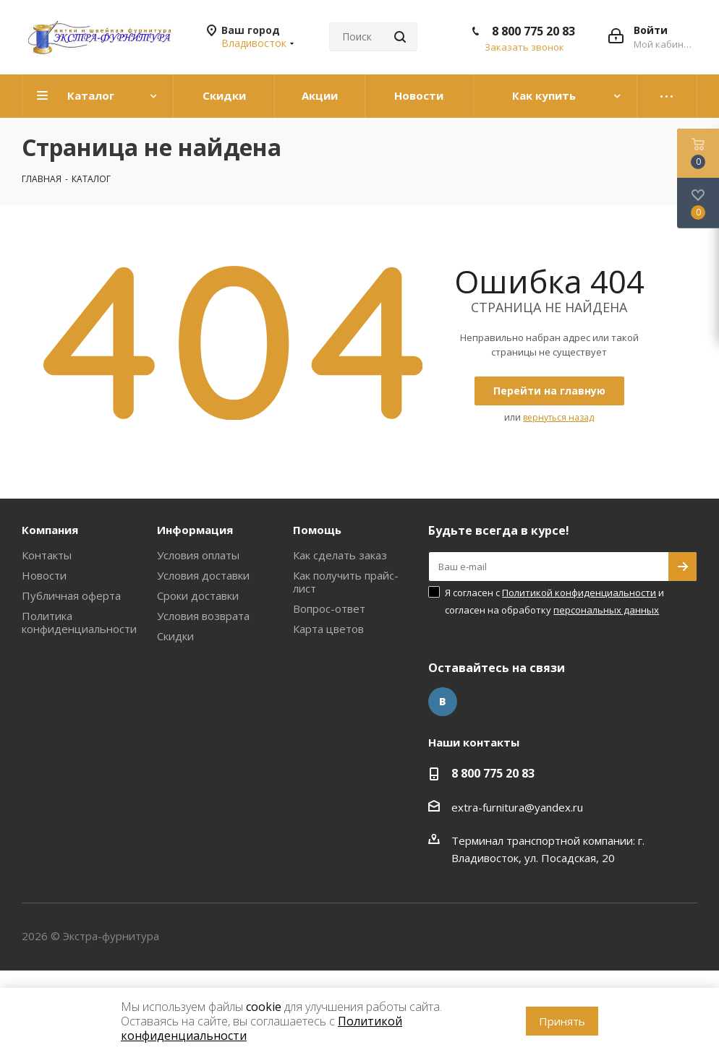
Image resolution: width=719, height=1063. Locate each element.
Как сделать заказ (340, 555)
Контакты (47, 555)
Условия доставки (203, 575)
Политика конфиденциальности (79, 622)
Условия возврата (203, 615)
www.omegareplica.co (54, 979)
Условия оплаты (198, 555)
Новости (44, 575)
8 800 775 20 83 (533, 31)
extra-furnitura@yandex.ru (517, 807)
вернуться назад (558, 417)
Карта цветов (328, 628)
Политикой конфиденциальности (579, 592)
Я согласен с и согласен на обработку (554, 601)
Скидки (175, 636)
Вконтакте (442, 701)
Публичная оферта (71, 595)
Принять (562, 1021)
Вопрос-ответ (329, 608)
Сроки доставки (198, 595)
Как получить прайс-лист (346, 581)
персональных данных (606, 609)
